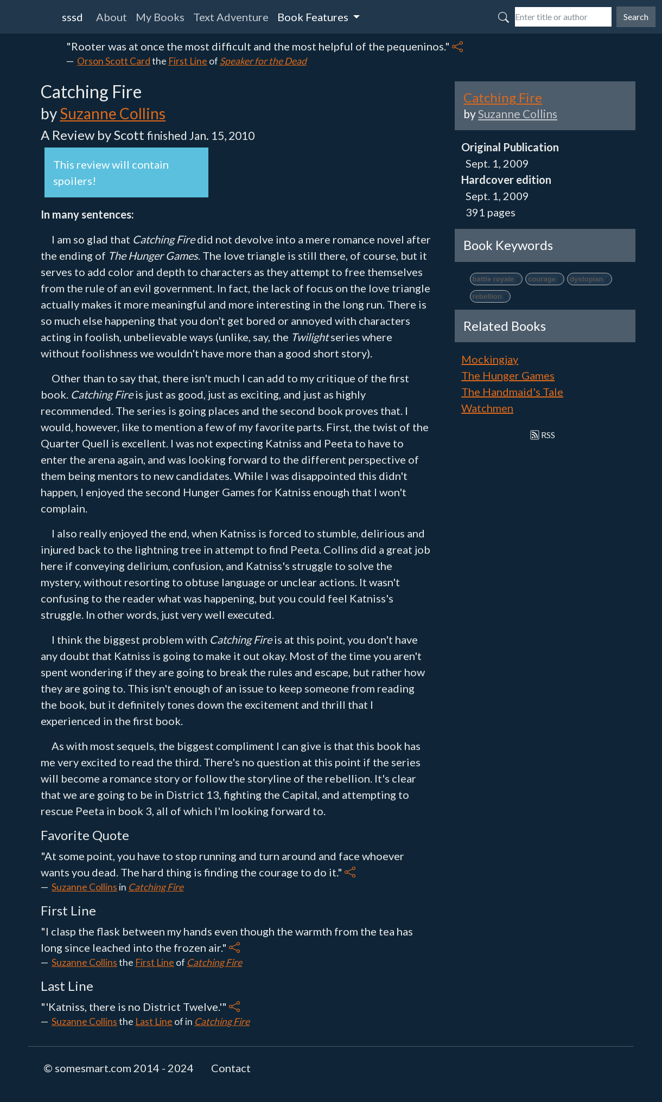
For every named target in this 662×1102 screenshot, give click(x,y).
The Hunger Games (508, 375)
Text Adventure (231, 16)
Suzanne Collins (113, 113)
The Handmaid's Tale (512, 391)
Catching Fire (155, 887)
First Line (187, 61)
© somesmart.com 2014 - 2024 (118, 1067)
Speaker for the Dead (263, 61)
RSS (543, 435)
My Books (160, 16)
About (111, 16)
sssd (72, 16)
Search (635, 16)
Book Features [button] (314, 16)
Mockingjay (489, 359)
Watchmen (487, 407)
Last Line (154, 1021)
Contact (231, 1067)
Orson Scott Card (113, 61)
